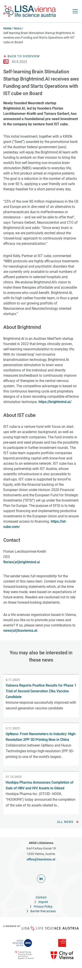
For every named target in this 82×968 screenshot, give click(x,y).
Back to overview (21, 56)
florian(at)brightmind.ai (21, 562)
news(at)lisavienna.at (20, 630)
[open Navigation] (75, 11)
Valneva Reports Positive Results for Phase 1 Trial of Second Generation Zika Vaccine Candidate (41, 691)
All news (68, 822)
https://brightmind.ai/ (55, 402)
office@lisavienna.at (41, 859)
